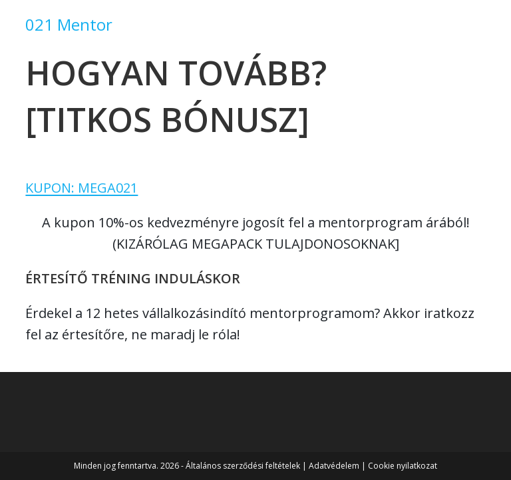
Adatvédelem (334, 465)
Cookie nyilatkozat (402, 465)
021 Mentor (68, 24)
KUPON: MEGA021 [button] (81, 188)
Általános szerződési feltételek (243, 465)
